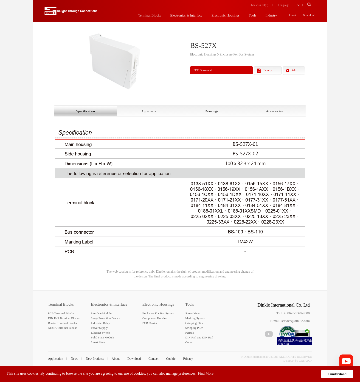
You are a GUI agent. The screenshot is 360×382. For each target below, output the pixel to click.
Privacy (188, 358)
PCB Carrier (149, 323)
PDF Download (203, 70)
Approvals (148, 111)
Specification (85, 111)
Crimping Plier (194, 323)
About (116, 358)
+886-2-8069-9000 (297, 313)
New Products (95, 358)
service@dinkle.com (295, 321)
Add (293, 70)
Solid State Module (102, 337)
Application (55, 358)
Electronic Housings (158, 304)
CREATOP (305, 360)
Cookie (170, 358)
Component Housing (154, 318)
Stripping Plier (194, 327)
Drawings (211, 111)
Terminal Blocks (61, 304)
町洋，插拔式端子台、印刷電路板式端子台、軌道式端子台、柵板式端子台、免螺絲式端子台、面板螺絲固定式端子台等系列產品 (71, 12)
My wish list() (259, 5)
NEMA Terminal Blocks (62, 327)
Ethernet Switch (100, 332)
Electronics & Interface (109, 304)
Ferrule (189, 332)
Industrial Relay (100, 323)
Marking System (195, 318)
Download (134, 358)
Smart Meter (98, 342)
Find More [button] (206, 373)
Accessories (274, 111)
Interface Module (101, 313)
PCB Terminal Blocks (61, 313)
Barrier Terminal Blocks (62, 323)
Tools (189, 304)
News (74, 358)
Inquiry (268, 70)
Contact (154, 358)
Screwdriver (192, 313)
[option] (114, 60)
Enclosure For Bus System (158, 313)
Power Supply (99, 327)
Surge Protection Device (105, 318)
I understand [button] (337, 374)
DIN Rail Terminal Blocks (63, 318)
